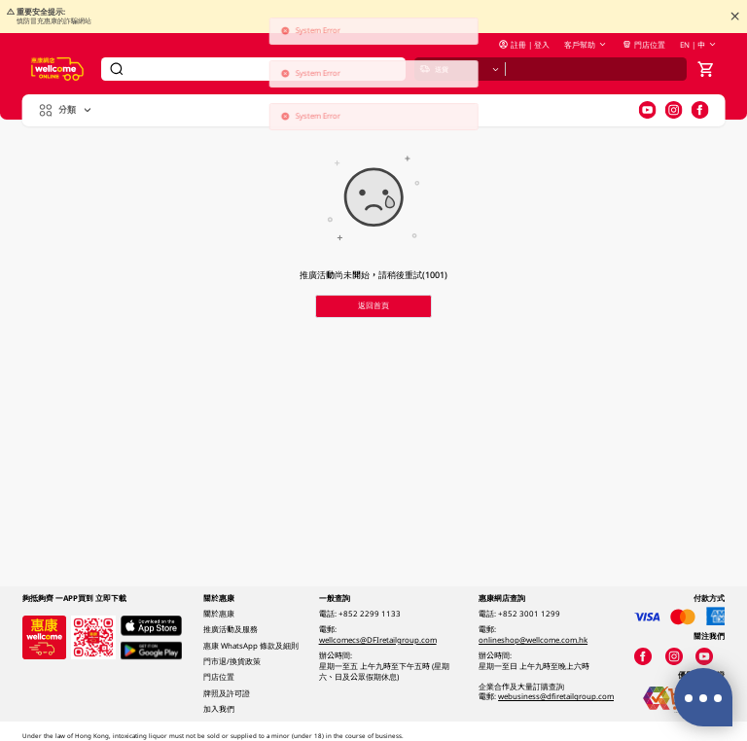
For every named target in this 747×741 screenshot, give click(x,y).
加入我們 (218, 709)
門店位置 (643, 45)
